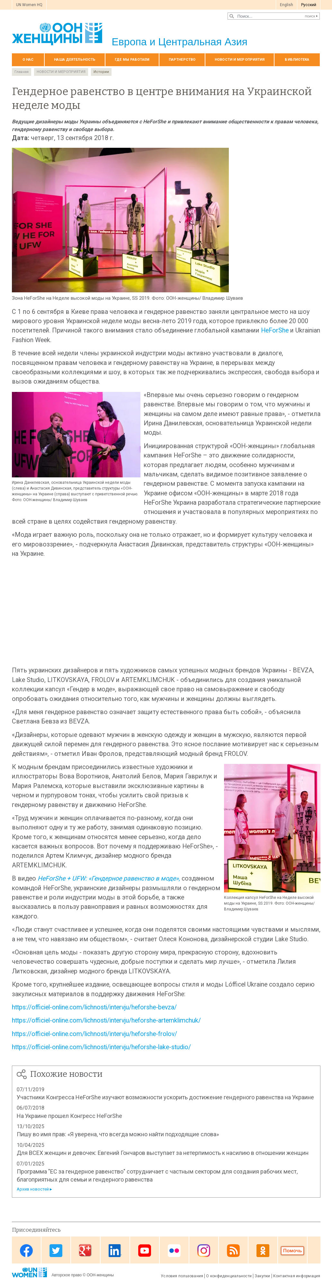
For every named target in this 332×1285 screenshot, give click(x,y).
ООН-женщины (100, 1275)
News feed (233, 1250)
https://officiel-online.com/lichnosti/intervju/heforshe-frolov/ (94, 1034)
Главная (21, 72)
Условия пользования (182, 1276)
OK (262, 1250)
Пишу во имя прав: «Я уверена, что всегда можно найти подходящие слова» (118, 1134)
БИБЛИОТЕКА (297, 60)
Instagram (203, 1250)
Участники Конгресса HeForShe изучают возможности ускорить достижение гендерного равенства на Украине (165, 1097)
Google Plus (85, 1250)
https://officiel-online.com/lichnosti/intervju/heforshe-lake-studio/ (101, 1047)
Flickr (174, 1250)
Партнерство (182, 60)
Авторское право (67, 1275)
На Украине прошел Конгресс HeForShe (69, 1115)
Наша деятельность (74, 60)
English (286, 5)
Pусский (308, 5)
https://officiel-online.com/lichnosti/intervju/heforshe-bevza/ (94, 1007)
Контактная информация (296, 1276)
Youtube (144, 1250)
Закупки (262, 1276)
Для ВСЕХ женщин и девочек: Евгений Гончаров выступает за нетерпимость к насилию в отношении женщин (163, 1152)
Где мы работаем (132, 60)
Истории (101, 72)
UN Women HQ (29, 5)
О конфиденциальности (229, 1276)
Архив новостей (33, 1189)
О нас (28, 60)
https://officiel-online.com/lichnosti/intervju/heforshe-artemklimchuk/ (106, 1020)
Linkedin (115, 1250)
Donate (292, 1250)
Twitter (55, 1250)
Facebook (26, 1250)
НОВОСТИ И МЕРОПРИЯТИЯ (240, 60)
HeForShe (275, 330)
